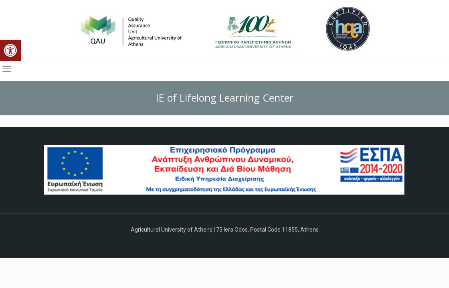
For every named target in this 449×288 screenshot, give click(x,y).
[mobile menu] (7, 69)
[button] (10, 50)
